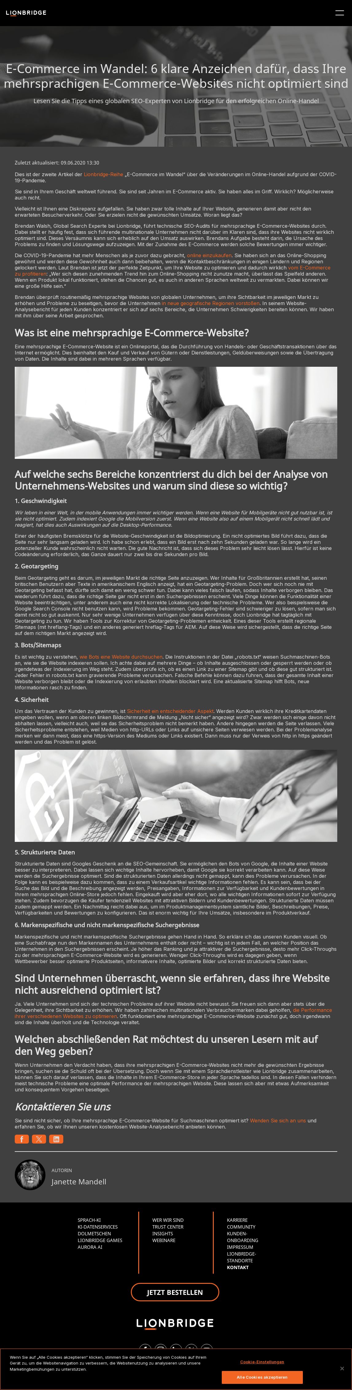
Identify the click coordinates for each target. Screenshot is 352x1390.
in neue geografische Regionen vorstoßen (211, 303)
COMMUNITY (241, 1227)
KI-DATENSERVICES (98, 1227)
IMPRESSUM (240, 1247)
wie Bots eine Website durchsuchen (121, 657)
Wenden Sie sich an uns (278, 1120)
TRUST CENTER (167, 1227)
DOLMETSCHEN (94, 1233)
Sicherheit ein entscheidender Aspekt (170, 711)
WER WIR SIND (168, 1220)
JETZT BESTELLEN (175, 1292)
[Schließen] (342, 1368)
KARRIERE (237, 1220)
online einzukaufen (209, 255)
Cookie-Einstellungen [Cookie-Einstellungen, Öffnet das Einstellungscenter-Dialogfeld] (262, 1361)
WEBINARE (163, 1240)
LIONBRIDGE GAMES (100, 1240)
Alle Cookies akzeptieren (262, 1377)
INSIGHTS (162, 1233)
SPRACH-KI (89, 1220)
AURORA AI (90, 1247)
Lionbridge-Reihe (103, 174)
